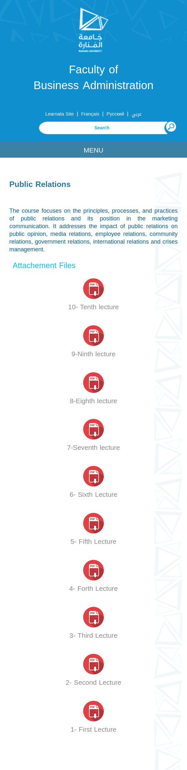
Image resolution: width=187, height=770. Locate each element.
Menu (93, 150)
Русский (115, 113)
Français (90, 113)
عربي (137, 113)
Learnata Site (59, 113)
